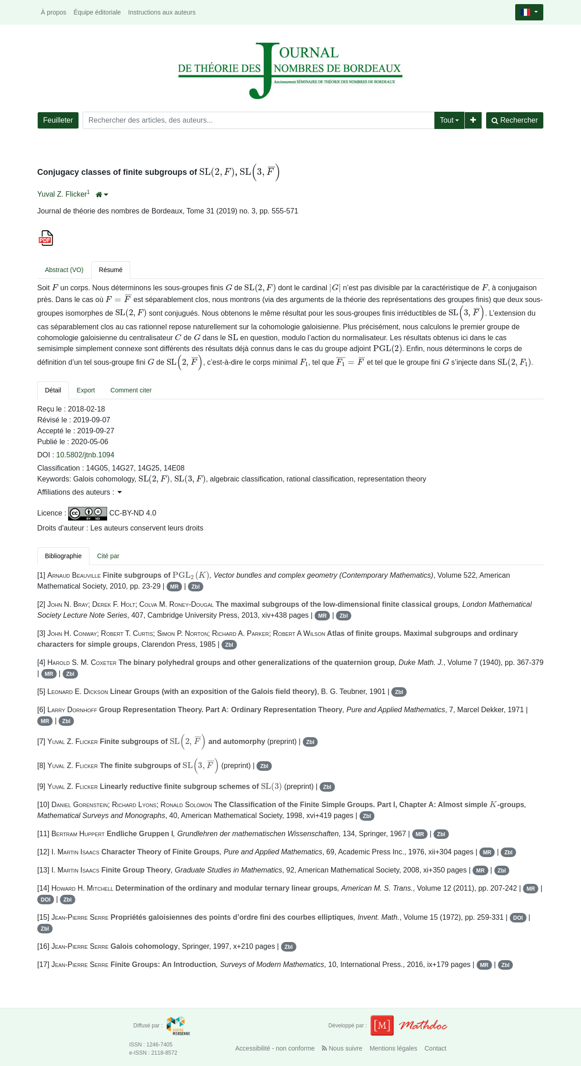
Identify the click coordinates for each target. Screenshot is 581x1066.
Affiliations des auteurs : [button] (79, 492)
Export (86, 390)
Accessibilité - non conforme (275, 1048)
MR (174, 587)
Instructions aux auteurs (162, 12)
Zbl (196, 587)
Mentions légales (393, 1048)
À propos (53, 12)
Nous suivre (342, 1048)
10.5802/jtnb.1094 (85, 455)
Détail (53, 390)
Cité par (108, 556)
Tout (446, 120)
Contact (435, 1048)
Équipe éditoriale (97, 12)
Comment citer (131, 390)
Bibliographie (63, 556)
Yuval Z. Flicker (62, 194)
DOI (45, 900)
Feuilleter (58, 120)
